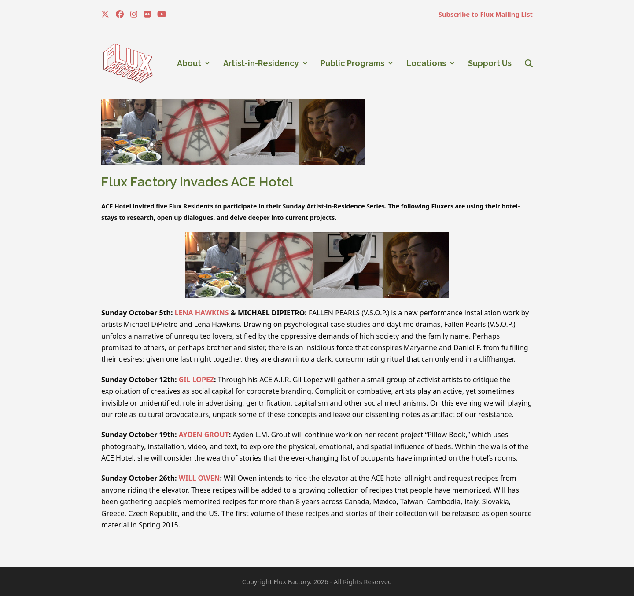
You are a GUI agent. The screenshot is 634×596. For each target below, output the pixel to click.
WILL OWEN (199, 478)
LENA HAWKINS (202, 313)
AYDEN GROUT (204, 434)
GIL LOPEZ (196, 379)
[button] (528, 63)
